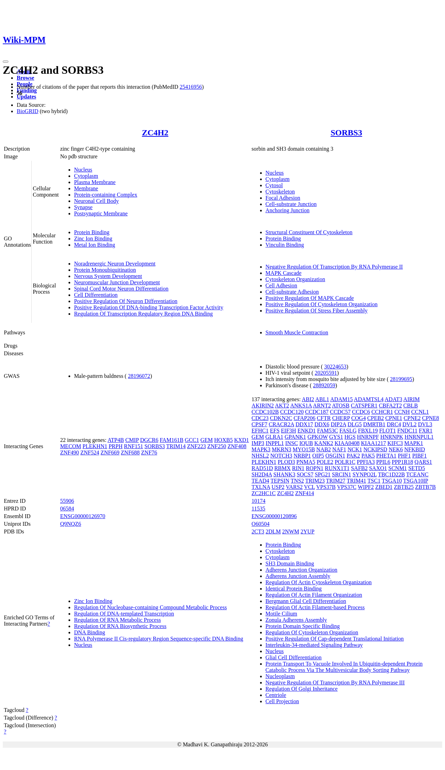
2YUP (308, 531)
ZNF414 (304, 493)
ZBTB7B (425, 487)
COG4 (358, 418)
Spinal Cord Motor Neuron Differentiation (121, 289)
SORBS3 (346, 132)
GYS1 (336, 437)
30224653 (335, 367)
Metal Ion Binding (94, 245)
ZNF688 (130, 452)
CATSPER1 (364, 405)
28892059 (324, 385)
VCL (309, 487)
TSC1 (373, 481)
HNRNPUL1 (419, 437)
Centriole (276, 695)
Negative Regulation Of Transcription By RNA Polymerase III (335, 682)
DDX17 (304, 424)
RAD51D (262, 468)
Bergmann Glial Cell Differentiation (306, 601)
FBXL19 (368, 431)
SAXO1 (378, 468)
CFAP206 (305, 418)
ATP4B (115, 440)
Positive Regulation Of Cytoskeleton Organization (322, 304)
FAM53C (327, 431)
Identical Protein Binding (294, 589)
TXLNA (261, 487)
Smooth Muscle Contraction (297, 332)
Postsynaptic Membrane (101, 213)
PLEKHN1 (94, 446)
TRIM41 (356, 481)
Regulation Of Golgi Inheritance (302, 689)
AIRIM (411, 399)
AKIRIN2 (263, 405)
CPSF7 (259, 424)
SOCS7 (305, 474)
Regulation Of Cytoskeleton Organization (312, 632)
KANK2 (323, 443)
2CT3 (258, 531)
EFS (275, 431)
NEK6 (396, 449)
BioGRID (27, 111)
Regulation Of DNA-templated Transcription (124, 614)
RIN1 (298, 468)
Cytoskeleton (280, 192)
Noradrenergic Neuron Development (114, 264)
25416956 (191, 87)
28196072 (139, 376)
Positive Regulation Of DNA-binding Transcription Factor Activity (148, 307)
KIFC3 (395, 443)
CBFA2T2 (390, 405)
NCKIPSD (375, 449)
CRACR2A (281, 424)
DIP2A (338, 424)
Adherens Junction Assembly (298, 576)
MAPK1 (413, 443)
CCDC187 (317, 412)
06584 (67, 508)
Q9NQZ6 (70, 524)
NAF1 (339, 449)
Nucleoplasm (280, 676)
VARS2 (294, 487)
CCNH (402, 412)
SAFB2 (359, 468)
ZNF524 (89, 452)
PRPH (115, 446)
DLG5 (355, 424)
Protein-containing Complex (105, 195)
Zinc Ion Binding (93, 238)
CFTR (324, 418)
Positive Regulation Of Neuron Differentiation (125, 301)
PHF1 (404, 456)
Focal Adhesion (283, 198)
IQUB (306, 443)
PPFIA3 (366, 462)
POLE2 (325, 462)
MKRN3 (281, 449)
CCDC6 (361, 412)
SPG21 (322, 474)
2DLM (273, 531)
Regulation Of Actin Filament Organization (314, 595)
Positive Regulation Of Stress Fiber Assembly (317, 310)
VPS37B (325, 487)
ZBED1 (384, 487)
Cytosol (274, 185)
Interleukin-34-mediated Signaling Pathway (314, 645)
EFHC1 (260, 431)
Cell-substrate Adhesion (292, 292)
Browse (25, 78)
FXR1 (425, 431)
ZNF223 (196, 446)
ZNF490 (69, 452)
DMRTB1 (374, 424)
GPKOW (317, 437)
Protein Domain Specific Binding (303, 626)
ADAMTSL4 (368, 399)
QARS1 (423, 462)
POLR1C (345, 462)
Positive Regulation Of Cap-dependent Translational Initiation (335, 639)
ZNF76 (149, 452)
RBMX (282, 468)
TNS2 (297, 481)
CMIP (132, 440)
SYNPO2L (365, 474)
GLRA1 (274, 437)
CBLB (410, 405)
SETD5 (416, 468)
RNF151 (133, 446)
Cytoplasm (86, 176)
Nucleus (83, 170)
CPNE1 (393, 418)
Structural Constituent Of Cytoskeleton (309, 232)
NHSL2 (260, 456)
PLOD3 (286, 462)
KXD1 (241, 440)
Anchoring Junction (288, 210)
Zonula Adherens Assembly (296, 620)
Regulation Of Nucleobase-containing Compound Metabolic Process (150, 607)
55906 (67, 501)
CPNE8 (430, 418)
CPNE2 (412, 418)
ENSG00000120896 (274, 516)
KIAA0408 (346, 443)
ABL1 (322, 399)
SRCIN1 (341, 474)
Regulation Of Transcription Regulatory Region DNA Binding (143, 314)
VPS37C (346, 487)
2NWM (290, 531)
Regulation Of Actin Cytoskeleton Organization (319, 582)
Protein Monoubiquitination (105, 270)
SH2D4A (262, 474)
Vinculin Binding (285, 245)
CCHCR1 (382, 412)
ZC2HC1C (264, 493)
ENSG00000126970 (82, 516)
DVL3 (425, 424)
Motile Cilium (281, 614)
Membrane (86, 188)
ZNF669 (109, 452)
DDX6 (322, 424)
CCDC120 (292, 412)
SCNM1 (397, 468)
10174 (259, 501)
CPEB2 (375, 418)
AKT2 (282, 405)
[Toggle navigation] (5, 62)
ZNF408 (237, 446)
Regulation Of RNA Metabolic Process (117, 620)
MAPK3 (261, 449)
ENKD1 (307, 431)
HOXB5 (223, 440)
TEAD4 (260, 481)
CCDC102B (265, 412)
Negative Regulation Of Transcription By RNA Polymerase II (334, 267)
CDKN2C (281, 418)
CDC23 (260, 418)
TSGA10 (392, 481)
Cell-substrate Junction (291, 204)
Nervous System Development (108, 276)
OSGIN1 (335, 456)
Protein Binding (92, 232)
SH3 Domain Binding (290, 563)
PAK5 (368, 456)
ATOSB (340, 405)
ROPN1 (315, 468)
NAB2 (323, 449)
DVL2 (409, 424)
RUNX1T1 (337, 468)
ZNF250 (216, 446)
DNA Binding (89, 632)
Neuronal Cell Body (96, 201)
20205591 (326, 373)
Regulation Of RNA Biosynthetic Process (120, 626)
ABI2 (308, 399)
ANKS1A (301, 405)
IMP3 (258, 443)
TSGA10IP (415, 481)
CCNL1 (420, 412)
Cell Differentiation (96, 295)
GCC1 (192, 440)
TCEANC (417, 474)
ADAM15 (341, 399)
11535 (258, 508)
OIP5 (318, 456)
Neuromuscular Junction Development (117, 282)
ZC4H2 (155, 132)
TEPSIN (279, 481)
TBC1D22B (391, 474)
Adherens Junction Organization (302, 570)
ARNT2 (322, 405)
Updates (26, 97)
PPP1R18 (402, 462)
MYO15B (304, 449)
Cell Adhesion (281, 285)
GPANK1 (295, 437)
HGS (350, 437)
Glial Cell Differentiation (294, 657)
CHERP (341, 418)
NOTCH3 (281, 456)
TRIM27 (336, 481)
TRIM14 (176, 446)
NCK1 (355, 449)
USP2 (278, 487)
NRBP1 (302, 456)
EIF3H (288, 431)
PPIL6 (383, 462)
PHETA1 (386, 456)
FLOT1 (387, 431)
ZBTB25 (404, 487)
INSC (291, 443)
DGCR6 (149, 440)
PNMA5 (305, 462)
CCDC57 (340, 412)
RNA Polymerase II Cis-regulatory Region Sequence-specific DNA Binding (158, 639)
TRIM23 (315, 481)
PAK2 (353, 456)
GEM (206, 440)
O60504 (261, 524)
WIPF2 (366, 487)
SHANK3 (284, 474)
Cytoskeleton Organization (295, 279)
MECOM (70, 446)
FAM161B (171, 440)
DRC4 (394, 424)
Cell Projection (282, 701)
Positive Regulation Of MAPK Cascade (310, 298)
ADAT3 (393, 399)
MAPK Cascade (284, 273)
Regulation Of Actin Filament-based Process (315, 607)
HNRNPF (368, 437)
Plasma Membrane (95, 182)
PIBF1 (419, 456)
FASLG (348, 431)
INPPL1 (275, 443)
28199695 (401, 379)
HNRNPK (391, 437)
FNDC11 (407, 431)
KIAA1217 (373, 443)
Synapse (83, 207)
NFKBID (414, 449)
